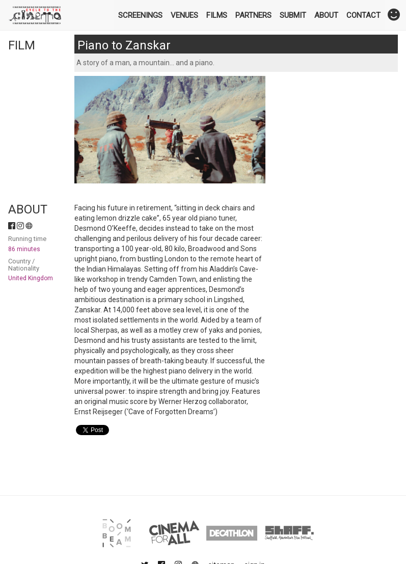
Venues (184, 15)
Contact (363, 15)
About (326, 15)
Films (216, 15)
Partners (253, 15)
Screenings (140, 15)
